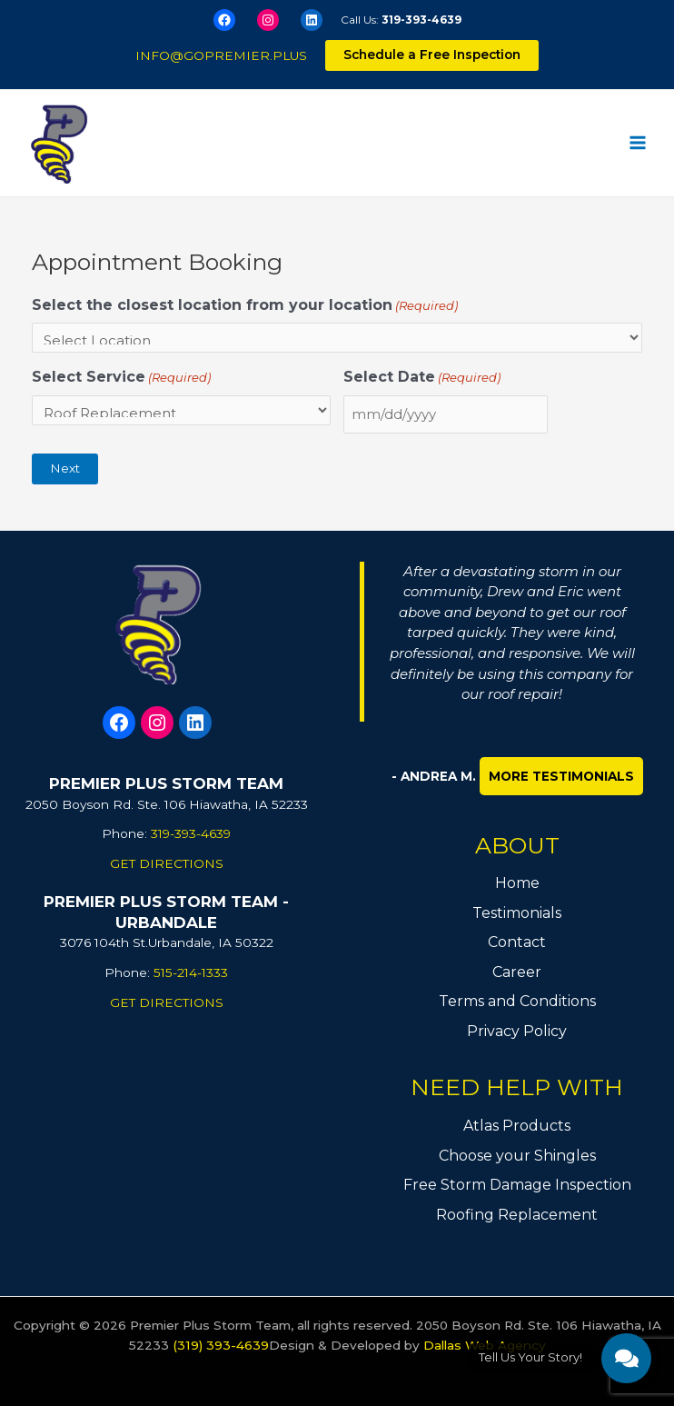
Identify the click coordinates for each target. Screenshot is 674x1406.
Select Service (121, 377)
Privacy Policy (517, 1031)
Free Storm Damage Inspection (517, 1184)
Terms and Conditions (517, 1001)
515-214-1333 (191, 972)
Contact (517, 942)
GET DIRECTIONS (166, 863)
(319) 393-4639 (221, 1345)
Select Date (422, 377)
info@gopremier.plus (221, 55)
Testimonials (516, 913)
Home (517, 883)
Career (516, 972)
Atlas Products (516, 1125)
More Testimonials (561, 776)
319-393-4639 (421, 19)
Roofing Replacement (517, 1214)
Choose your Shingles (517, 1155)
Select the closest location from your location (245, 305)
